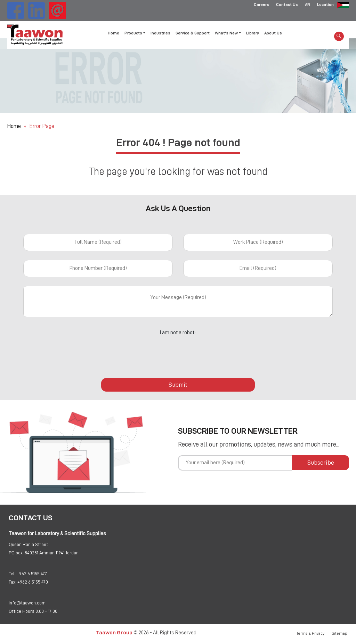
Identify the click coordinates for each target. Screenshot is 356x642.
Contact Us (287, 5)
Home (113, 33)
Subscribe (320, 462)
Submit (178, 385)
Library (252, 33)
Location (325, 5)
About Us (273, 33)
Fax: (12, 581)
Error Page (41, 126)
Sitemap (339, 633)
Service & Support (193, 33)
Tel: (12, 573)
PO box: (16, 552)
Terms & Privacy (310, 633)
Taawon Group (114, 632)
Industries (160, 33)
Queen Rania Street (28, 544)
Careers (261, 5)
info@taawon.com (27, 602)
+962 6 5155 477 (32, 573)
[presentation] (178, 353)
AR (307, 5)
